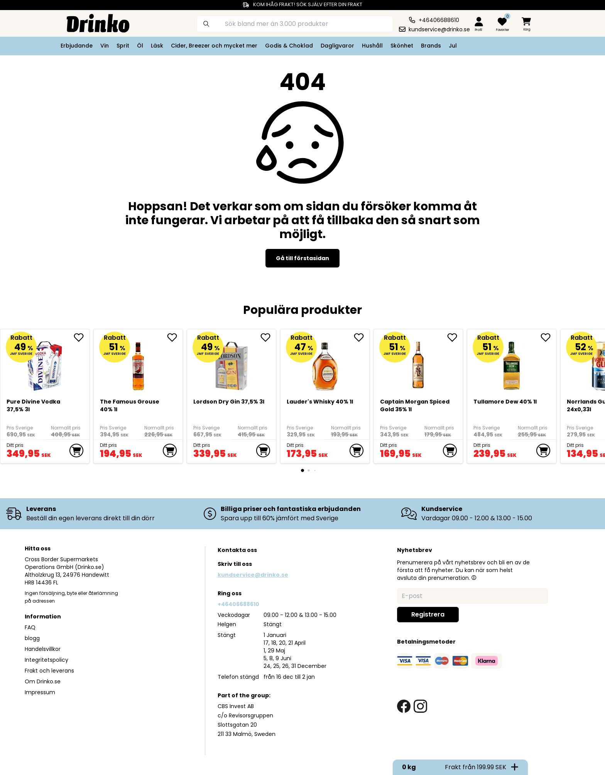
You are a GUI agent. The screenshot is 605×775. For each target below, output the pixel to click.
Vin (104, 45)
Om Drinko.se (43, 681)
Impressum (40, 692)
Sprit (123, 45)
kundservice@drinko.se (253, 575)
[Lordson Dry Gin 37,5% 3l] (231, 363)
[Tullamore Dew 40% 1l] (511, 363)
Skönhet (401, 45)
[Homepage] (92, 22)
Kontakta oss (237, 550)
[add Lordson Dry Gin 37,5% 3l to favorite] (268, 337)
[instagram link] (420, 706)
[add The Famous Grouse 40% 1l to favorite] (175, 337)
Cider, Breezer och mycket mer (214, 45)
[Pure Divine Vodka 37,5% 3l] (45, 363)
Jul (453, 45)
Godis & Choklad (289, 45)
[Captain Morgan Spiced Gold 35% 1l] (418, 363)
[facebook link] (404, 706)
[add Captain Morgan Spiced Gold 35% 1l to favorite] (455, 337)
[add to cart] (76, 451)
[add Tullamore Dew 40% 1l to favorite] (548, 337)
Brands (431, 45)
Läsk (157, 45)
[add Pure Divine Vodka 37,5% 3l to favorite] (81, 337)
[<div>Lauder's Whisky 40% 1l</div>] (325, 363)
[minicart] (527, 24)
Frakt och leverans (49, 671)
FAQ (30, 627)
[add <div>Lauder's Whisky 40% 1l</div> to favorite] (361, 337)
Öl (140, 45)
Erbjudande (77, 45)
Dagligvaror (337, 45)
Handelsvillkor (43, 649)
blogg (32, 638)
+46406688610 (238, 604)
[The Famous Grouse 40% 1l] (138, 363)
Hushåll (372, 45)
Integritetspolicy (46, 660)
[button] (474, 577)
